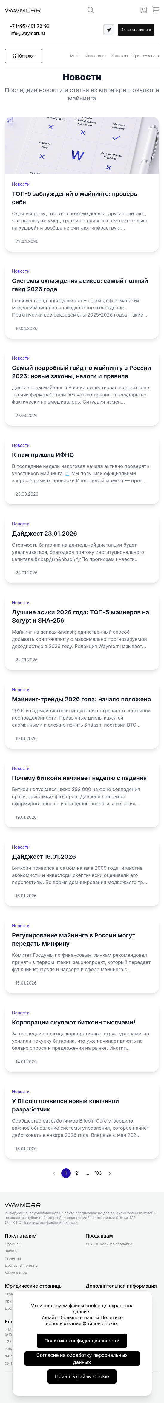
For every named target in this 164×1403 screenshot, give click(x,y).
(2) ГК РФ (41, 1222)
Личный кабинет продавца (109, 1244)
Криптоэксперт (146, 56)
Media (75, 56)
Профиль (12, 1244)
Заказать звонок (136, 29)
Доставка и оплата (21, 1265)
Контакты (119, 56)
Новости (21, 184)
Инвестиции (96, 56)
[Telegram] (108, 29)
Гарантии (13, 1258)
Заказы (11, 1251)
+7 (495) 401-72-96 (29, 26)
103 (98, 1173)
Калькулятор (16, 1272)
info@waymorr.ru (27, 33)
